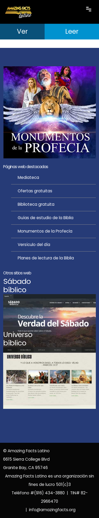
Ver (22, 31)
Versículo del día (34, 244)
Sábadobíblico (17, 285)
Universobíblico (17, 338)
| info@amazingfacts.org (49, 509)
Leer (71, 31)
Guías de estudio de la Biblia (45, 217)
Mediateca (28, 177)
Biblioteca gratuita (36, 204)
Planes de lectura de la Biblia (46, 258)
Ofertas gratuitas (35, 191)
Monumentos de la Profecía (45, 231)
